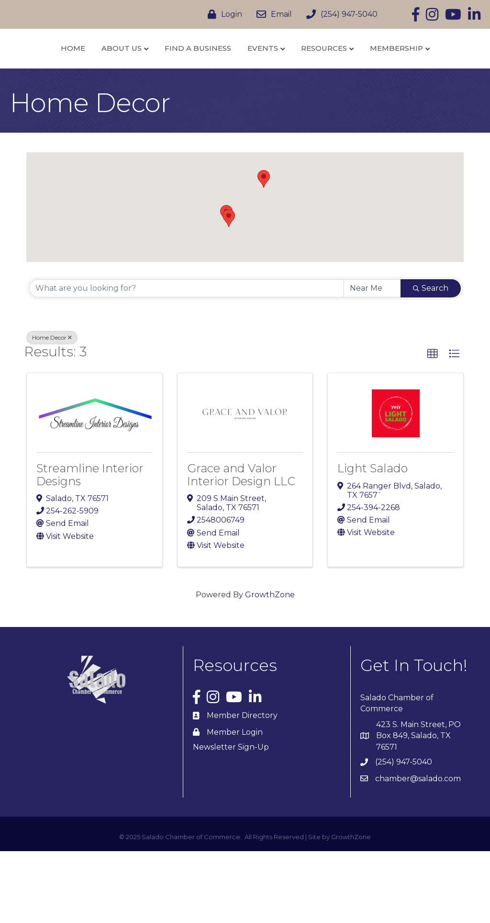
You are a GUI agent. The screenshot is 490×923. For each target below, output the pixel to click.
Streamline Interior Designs (90, 546)
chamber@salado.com (418, 850)
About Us (109, 71)
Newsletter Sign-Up (231, 818)
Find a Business (185, 71)
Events (351, 71)
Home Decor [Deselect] (52, 409)
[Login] (222, 14)
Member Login (235, 804)
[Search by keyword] (186, 360)
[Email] (272, 14)
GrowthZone (270, 666)
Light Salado (372, 540)
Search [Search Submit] (430, 360)
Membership (241, 120)
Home (60, 71)
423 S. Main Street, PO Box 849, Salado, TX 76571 (418, 807)
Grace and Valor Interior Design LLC (241, 546)
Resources (413, 71)
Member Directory (242, 787)
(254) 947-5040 (403, 833)
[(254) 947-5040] (339, 14)
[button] (229, 290)
